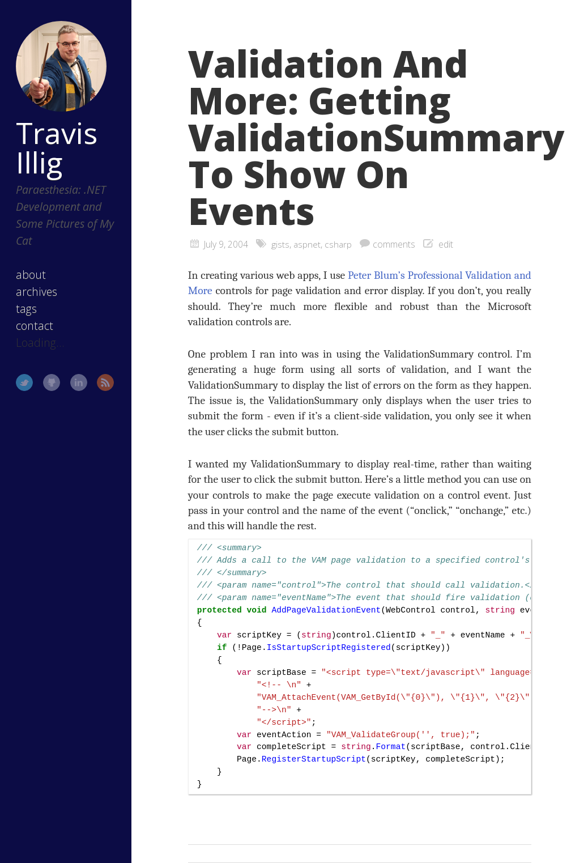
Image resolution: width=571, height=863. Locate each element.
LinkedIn (78, 382)
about (31, 274)
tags (26, 308)
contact (34, 325)
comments (394, 244)
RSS (105, 382)
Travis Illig (56, 147)
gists (280, 244)
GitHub (51, 382)
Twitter (24, 382)
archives (36, 291)
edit (445, 244)
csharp (338, 244)
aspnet (307, 244)
